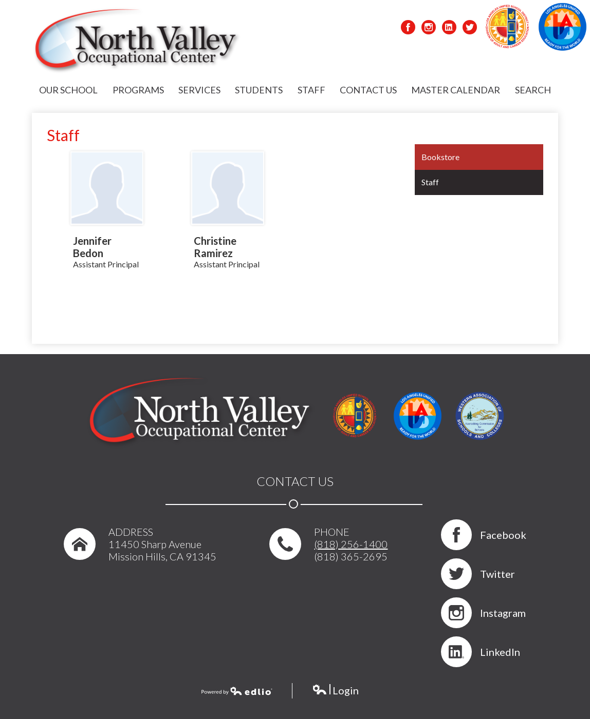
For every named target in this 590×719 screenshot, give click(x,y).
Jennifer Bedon (92, 247)
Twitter (470, 28)
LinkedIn (449, 28)
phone (283, 548)
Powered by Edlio (237, 692)
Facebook (408, 28)
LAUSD (507, 27)
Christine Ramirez (215, 247)
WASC (479, 416)
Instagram (428, 28)
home (76, 548)
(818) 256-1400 (351, 544)
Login (335, 691)
